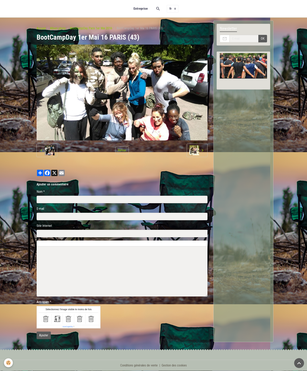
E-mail (40, 209)
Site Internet (44, 226)
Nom (40, 192)
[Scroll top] (299, 363)
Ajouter (43, 335)
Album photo (58, 28)
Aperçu (126, 243)
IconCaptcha (68, 327)
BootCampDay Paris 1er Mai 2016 (91, 28)
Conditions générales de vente (139, 365)
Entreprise (141, 8)
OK (262, 38)
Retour (122, 150)
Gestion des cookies (174, 365)
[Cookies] (8, 362)
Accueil (41, 28)
